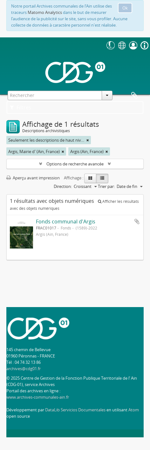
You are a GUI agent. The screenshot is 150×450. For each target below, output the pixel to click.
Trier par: (106, 186)
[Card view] (90, 178)
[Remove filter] (87, 140)
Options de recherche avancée (75, 164)
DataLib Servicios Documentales (75, 410)
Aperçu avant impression (33, 178)
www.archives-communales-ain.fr (37, 397)
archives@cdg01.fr (23, 368)
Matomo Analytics (45, 12)
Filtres (20, 107)
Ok (125, 8)
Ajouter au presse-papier (137, 221)
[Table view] (102, 178)
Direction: (63, 186)
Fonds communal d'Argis (65, 221)
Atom (133, 410)
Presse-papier (134, 96)
